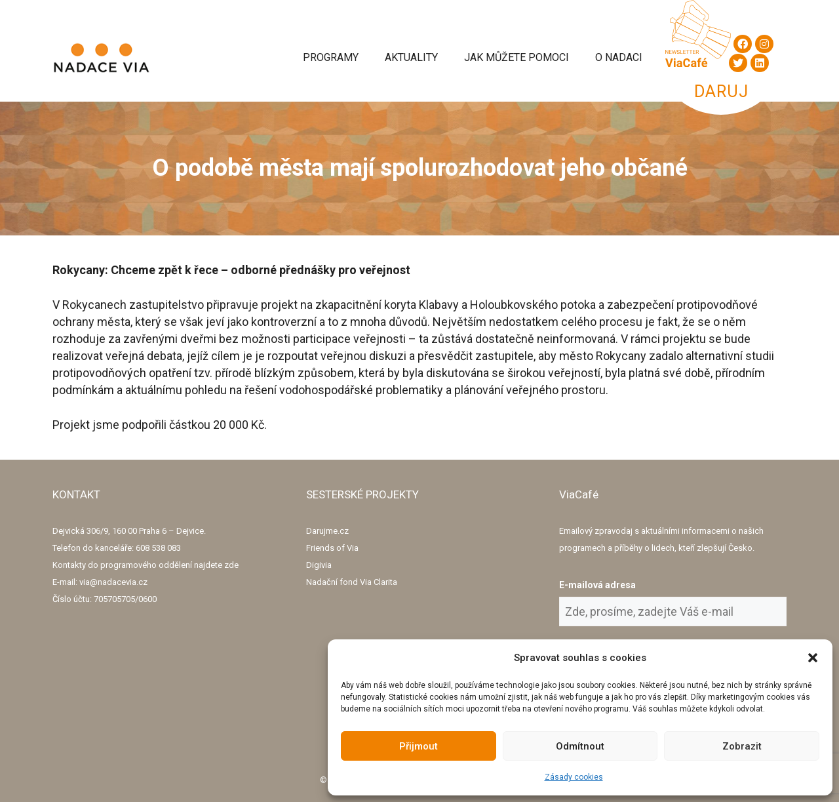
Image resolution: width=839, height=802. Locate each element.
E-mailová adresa (597, 585)
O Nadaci (618, 57)
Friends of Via (332, 548)
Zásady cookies (574, 777)
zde (231, 565)
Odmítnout (580, 746)
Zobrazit (742, 746)
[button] (812, 657)
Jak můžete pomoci (516, 57)
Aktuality (411, 57)
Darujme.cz (327, 531)
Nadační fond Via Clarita (351, 582)
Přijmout (418, 746)
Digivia (319, 565)
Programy (331, 57)
